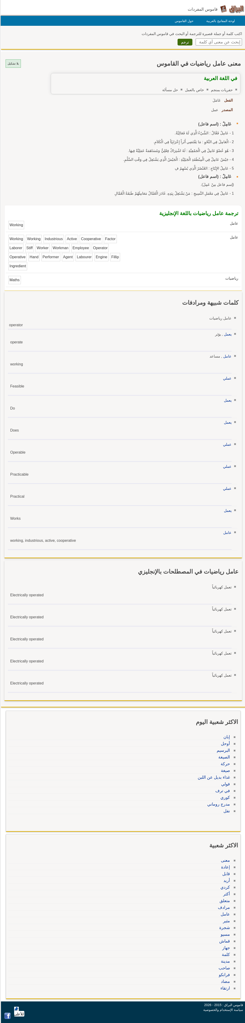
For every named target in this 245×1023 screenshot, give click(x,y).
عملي (226, 378)
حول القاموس (183, 21)
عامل (227, 356)
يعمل (227, 334)
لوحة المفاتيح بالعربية (220, 21)
